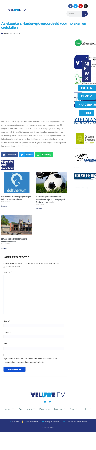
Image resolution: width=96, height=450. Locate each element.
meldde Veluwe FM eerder (26, 146)
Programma (44, 408)
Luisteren (59, 409)
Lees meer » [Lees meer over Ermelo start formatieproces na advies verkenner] (4, 248)
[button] (63, 10)
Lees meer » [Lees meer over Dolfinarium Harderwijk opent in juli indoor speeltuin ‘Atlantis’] (4, 206)
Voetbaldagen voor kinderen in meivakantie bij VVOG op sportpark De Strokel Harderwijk (50, 199)
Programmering (26, 409)
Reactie (8, 272)
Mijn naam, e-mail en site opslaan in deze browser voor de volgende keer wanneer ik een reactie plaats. (30, 360)
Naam (7, 321)
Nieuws (9, 409)
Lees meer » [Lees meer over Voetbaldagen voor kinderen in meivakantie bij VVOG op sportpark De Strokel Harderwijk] (39, 209)
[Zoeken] (85, 14)
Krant (73, 409)
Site (5, 344)
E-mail (7, 332)
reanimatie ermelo (82, 52)
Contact (86, 409)
